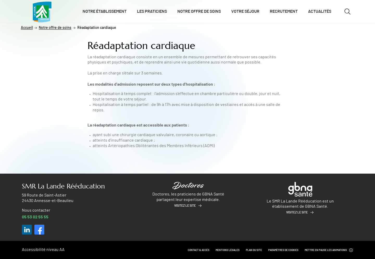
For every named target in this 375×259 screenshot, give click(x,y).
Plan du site (254, 250)
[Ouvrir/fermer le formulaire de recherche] (347, 11)
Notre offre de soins (199, 11)
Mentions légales (228, 250)
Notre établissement (105, 11)
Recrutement (284, 11)
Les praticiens (152, 11)
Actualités (319, 11)
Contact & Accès (198, 250)
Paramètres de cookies (283, 250)
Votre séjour (245, 11)
